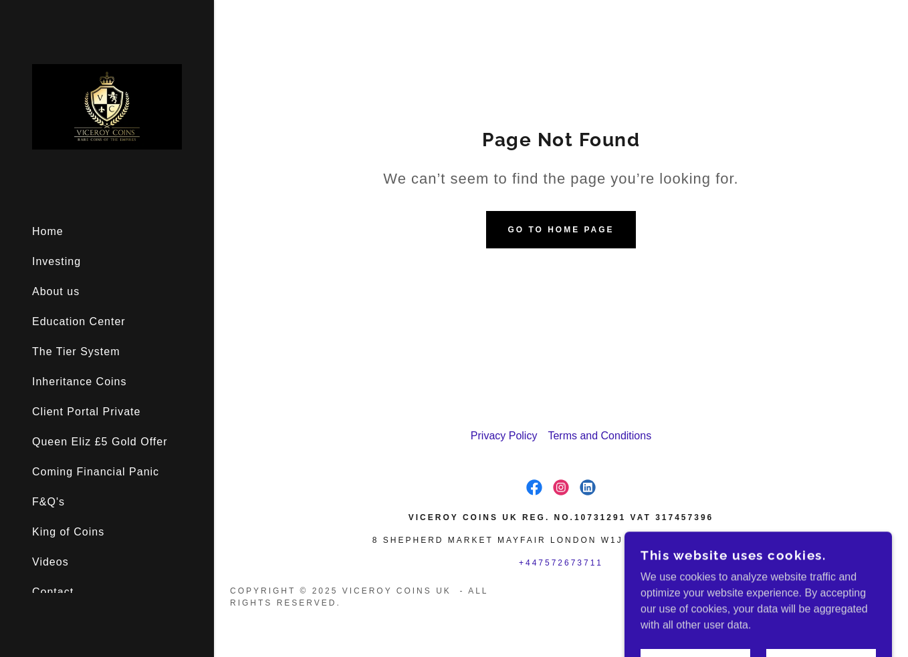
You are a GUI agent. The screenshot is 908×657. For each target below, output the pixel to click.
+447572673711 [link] (561, 563)
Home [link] (48, 231)
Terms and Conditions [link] (599, 435)
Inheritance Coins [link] (79, 381)
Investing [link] (56, 261)
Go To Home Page (560, 229)
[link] (107, 106)
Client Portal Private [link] (86, 411)
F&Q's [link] (48, 501)
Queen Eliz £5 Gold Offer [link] (99, 441)
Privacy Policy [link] (504, 435)
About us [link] (56, 291)
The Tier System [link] (76, 351)
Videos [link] (50, 562)
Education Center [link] (79, 321)
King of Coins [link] (68, 531)
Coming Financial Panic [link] (95, 471)
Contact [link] (53, 592)
